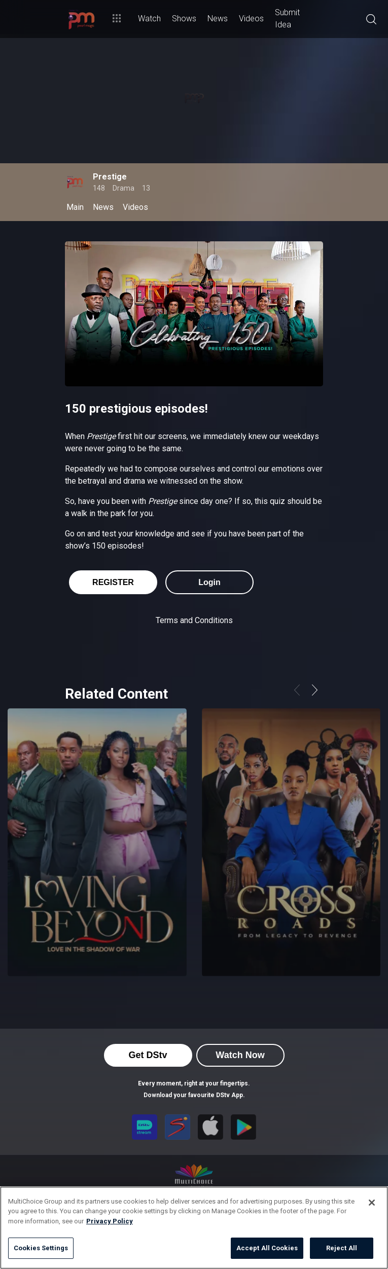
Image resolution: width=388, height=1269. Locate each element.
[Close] (372, 1202)
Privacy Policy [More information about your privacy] (109, 1221)
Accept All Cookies (267, 1248)
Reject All (341, 1248)
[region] (194, 1227)
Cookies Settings (41, 1248)
